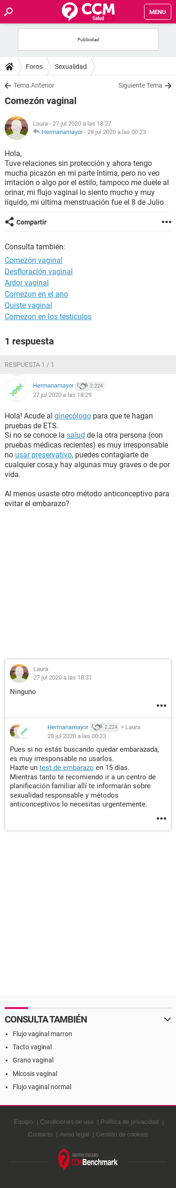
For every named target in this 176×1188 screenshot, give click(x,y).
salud (76, 435)
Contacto (40, 1134)
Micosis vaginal (35, 1073)
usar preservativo (43, 454)
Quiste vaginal (28, 305)
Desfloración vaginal (39, 271)
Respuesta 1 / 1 (29, 364)
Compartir (31, 222)
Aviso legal (74, 1134)
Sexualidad (71, 66)
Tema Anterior (34, 85)
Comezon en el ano (36, 294)
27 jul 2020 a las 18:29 (62, 394)
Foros (34, 66)
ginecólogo (72, 415)
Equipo (23, 1121)
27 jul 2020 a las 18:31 (62, 677)
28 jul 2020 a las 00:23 (116, 131)
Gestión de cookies (122, 1134)
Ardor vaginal (27, 282)
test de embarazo (66, 767)
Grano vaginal (33, 1060)
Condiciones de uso (66, 1121)
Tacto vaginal (32, 1047)
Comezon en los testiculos (48, 316)
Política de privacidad (130, 1121)
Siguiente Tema (140, 85)
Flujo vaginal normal (42, 1087)
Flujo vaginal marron (42, 1034)
